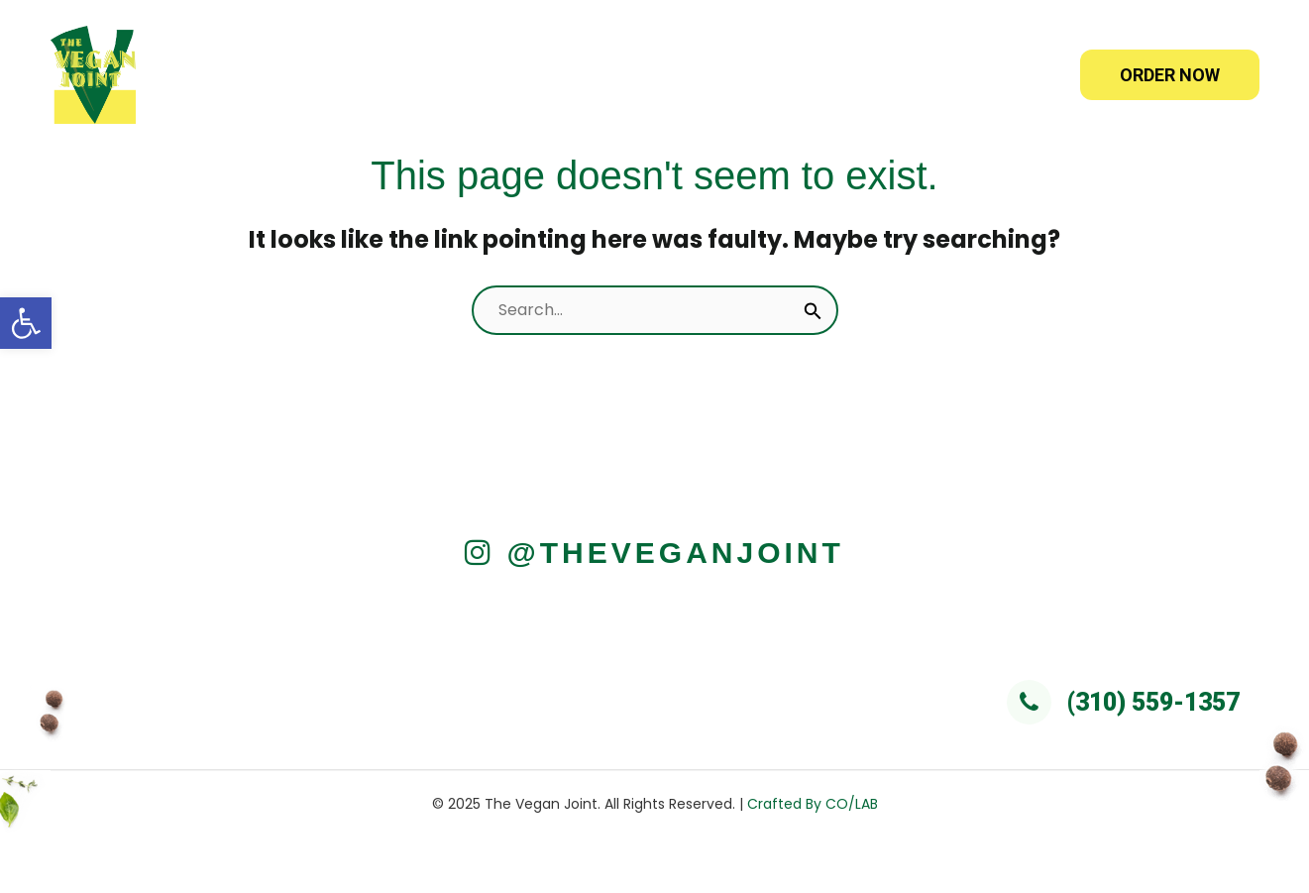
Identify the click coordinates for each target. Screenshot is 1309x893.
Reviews (997, 74)
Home (456, 74)
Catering (749, 74)
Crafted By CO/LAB (812, 804)
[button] (26, 323)
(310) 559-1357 (1123, 702)
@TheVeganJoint (654, 552)
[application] (653, 74)
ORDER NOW (1170, 74)
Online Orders (597, 74)
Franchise (874, 74)
